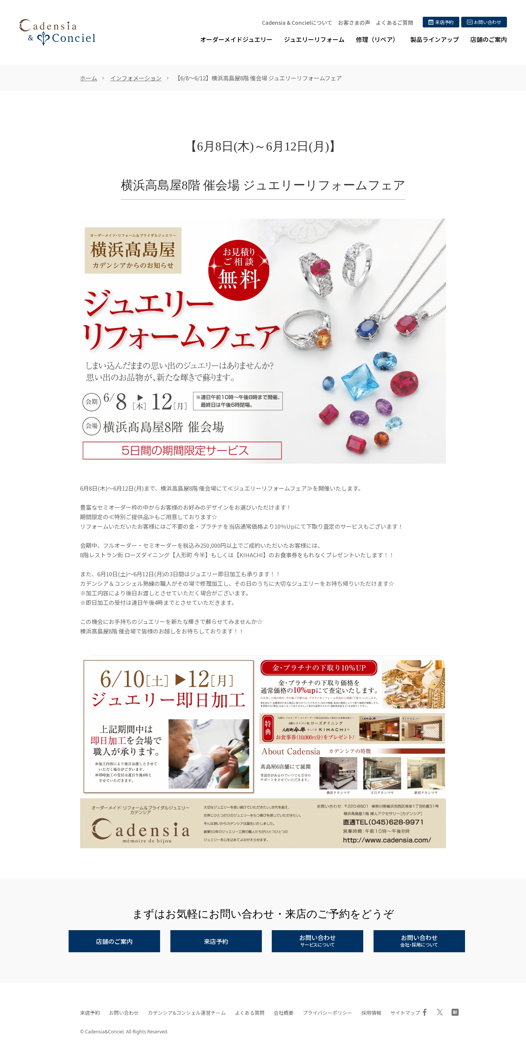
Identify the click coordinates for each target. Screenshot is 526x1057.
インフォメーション (136, 78)
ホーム (88, 78)
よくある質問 (250, 1012)
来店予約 (90, 1012)
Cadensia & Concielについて (297, 22)
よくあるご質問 (394, 22)
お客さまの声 (354, 22)
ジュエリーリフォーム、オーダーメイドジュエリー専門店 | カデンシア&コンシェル (57, 32)
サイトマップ (405, 1012)
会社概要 (283, 1012)
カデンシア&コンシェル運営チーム (187, 1012)
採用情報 (371, 1012)
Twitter (439, 1012)
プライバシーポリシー (327, 1012)
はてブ (455, 1012)
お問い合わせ (124, 1012)
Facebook (424, 1012)
